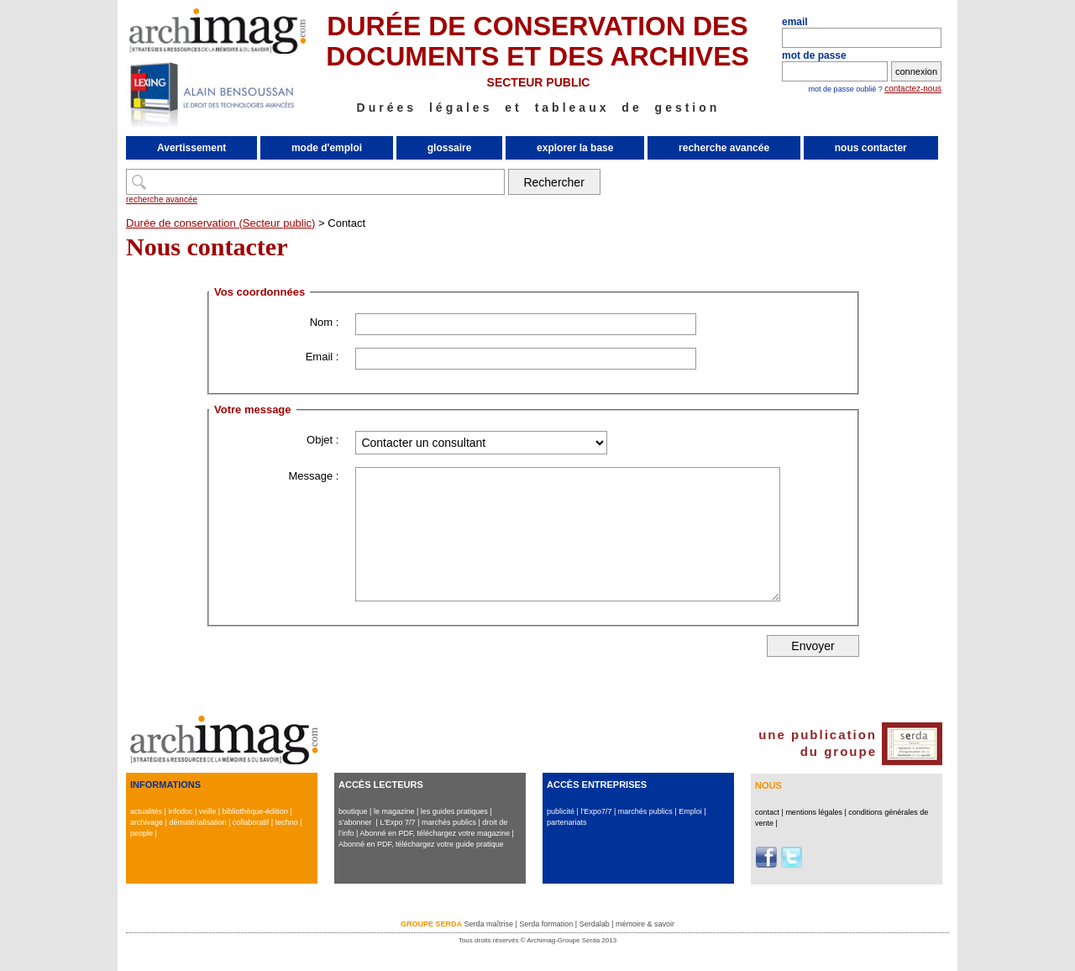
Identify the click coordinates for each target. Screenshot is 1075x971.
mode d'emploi (326, 148)
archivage (146, 822)
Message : (313, 476)
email (795, 22)
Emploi (690, 811)
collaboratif (251, 822)
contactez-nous (912, 88)
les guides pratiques (454, 811)
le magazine (394, 811)
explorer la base (575, 148)
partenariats (567, 822)
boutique (353, 811)
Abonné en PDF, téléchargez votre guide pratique (421, 844)
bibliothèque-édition (255, 811)
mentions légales (813, 812)
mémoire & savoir (645, 924)
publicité (560, 811)
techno (286, 822)
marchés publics (449, 822)
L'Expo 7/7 (397, 822)
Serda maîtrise (488, 924)
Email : (322, 356)
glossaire (449, 148)
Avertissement (191, 148)
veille (208, 811)
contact (767, 812)
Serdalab (594, 924)
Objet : (322, 439)
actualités (146, 811)
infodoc (180, 811)
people (141, 833)
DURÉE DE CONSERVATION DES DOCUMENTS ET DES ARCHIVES (537, 41)
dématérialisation (197, 822)
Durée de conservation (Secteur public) (220, 223)
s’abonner (355, 822)
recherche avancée (724, 148)
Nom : (324, 322)
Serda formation (546, 924)
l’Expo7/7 (595, 811)
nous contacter (871, 148)
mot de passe (814, 55)
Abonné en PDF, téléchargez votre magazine (434, 833)
